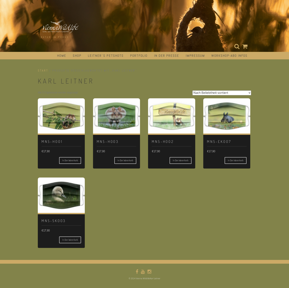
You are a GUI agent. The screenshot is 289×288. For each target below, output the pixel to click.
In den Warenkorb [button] (70, 160)
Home (61, 55)
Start (43, 70)
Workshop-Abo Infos (229, 55)
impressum (195, 55)
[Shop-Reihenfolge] (221, 92)
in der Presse (166, 55)
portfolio (138, 55)
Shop (77, 55)
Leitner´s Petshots (106, 55)
